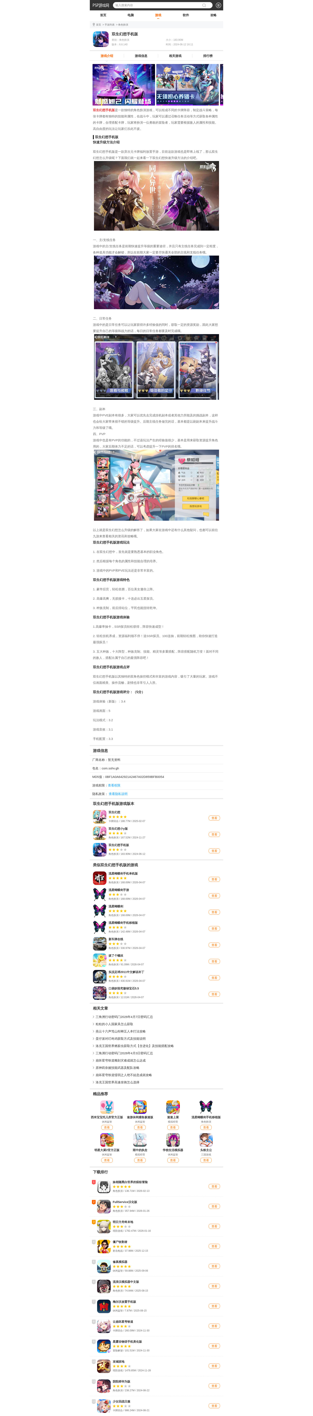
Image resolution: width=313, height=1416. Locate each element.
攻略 (213, 16)
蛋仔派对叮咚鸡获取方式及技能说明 (121, 1038)
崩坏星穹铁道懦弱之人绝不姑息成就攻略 (124, 1075)
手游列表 (110, 24)
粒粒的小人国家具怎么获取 (114, 1024)
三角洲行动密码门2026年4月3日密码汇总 (124, 1053)
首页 (103, 16)
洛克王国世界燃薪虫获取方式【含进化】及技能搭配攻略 (135, 1046)
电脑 (131, 16)
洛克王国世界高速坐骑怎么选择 (117, 1082)
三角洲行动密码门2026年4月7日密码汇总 (124, 1017)
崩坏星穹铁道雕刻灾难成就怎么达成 (121, 1060)
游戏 (158, 16)
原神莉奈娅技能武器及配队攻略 (117, 1067)
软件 (186, 16)
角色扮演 (123, 24)
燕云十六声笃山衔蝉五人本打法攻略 (121, 1031)
